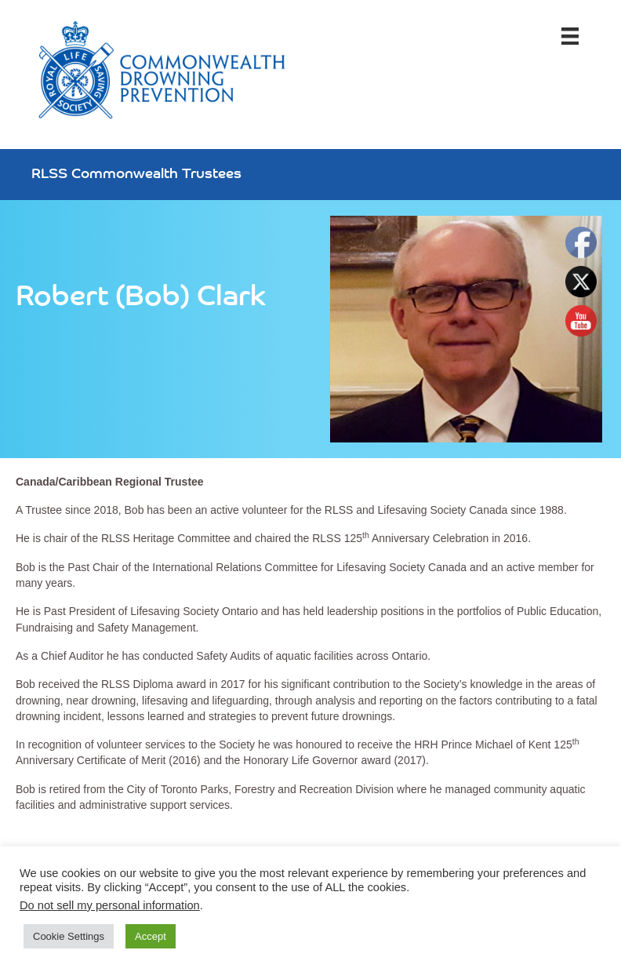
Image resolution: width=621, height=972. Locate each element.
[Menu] (570, 36)
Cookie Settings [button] (68, 936)
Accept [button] (150, 936)
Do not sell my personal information (110, 905)
